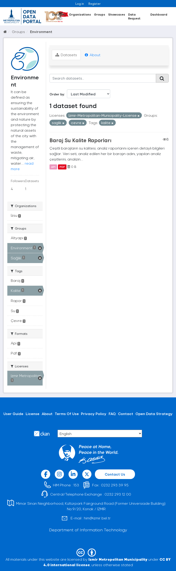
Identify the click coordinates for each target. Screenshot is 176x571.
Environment (41, 31)
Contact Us (115, 474)
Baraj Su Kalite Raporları (80, 140)
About (92, 54)
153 (76, 484)
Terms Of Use (67, 413)
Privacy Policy (93, 413)
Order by (57, 94)
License (32, 413)
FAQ (112, 413)
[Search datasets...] (103, 78)
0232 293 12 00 (117, 494)
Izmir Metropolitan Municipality (117, 559)
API (53, 167)
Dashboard (158, 14)
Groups (99, 14)
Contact (125, 413)
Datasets (59, 14)
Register (94, 4)
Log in (79, 4)
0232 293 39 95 (115, 484)
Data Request (134, 16)
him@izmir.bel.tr (97, 518)
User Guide (13, 413)
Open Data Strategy (154, 413)
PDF (62, 167)
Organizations (80, 14)
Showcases (116, 14)
